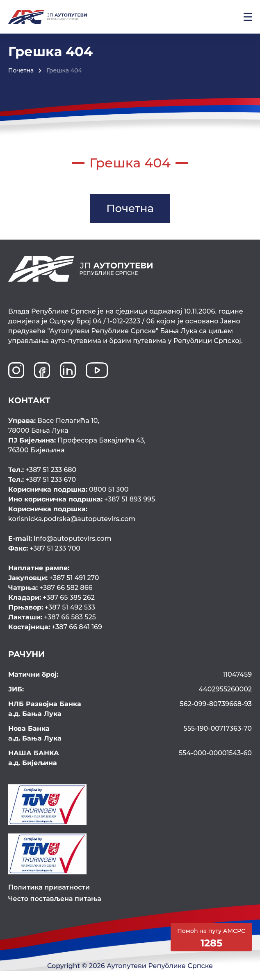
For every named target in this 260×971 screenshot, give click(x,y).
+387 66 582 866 (50, 588)
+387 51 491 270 (53, 578)
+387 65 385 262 (51, 597)
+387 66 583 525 (52, 617)
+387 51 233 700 (44, 548)
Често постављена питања (54, 899)
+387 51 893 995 (81, 499)
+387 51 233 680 (42, 470)
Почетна (21, 70)
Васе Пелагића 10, (130, 426)
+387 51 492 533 (51, 607)
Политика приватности (49, 887)
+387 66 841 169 (55, 627)
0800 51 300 (68, 489)
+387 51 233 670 (42, 479)
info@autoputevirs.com (60, 538)
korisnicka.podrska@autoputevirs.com (129, 513)
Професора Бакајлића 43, (130, 445)
